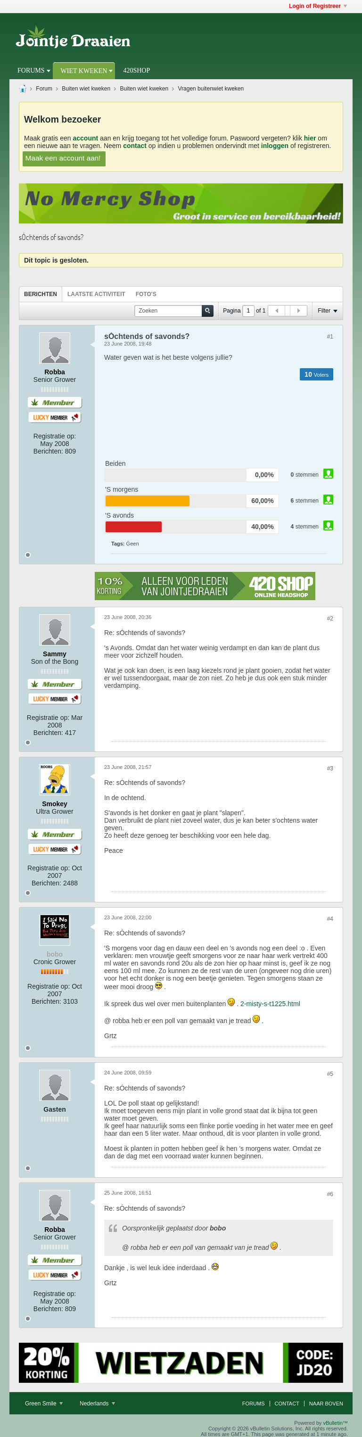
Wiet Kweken (84, 70)
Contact (287, 1403)
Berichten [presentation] (40, 294)
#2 (330, 618)
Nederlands (97, 1403)
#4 (330, 919)
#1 (330, 336)
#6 (330, 1194)
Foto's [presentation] (146, 294)
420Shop (136, 70)
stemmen (307, 474)
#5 (330, 1074)
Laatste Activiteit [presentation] (96, 294)
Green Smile (44, 1403)
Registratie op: (54, 436)
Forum (44, 88)
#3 (330, 768)
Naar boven (326, 1403)
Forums (31, 70)
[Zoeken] (174, 311)
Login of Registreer (318, 6)
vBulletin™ (335, 1423)
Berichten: (48, 451)
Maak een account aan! (63, 158)
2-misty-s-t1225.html (270, 1004)
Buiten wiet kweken (86, 88)
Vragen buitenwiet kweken (211, 88)
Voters (321, 375)
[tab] (40, 294)
